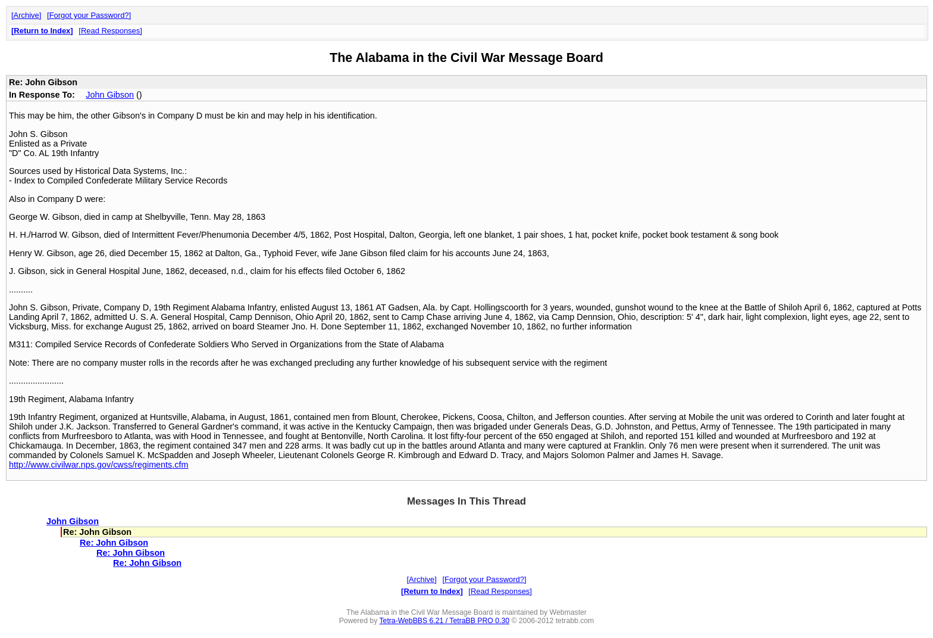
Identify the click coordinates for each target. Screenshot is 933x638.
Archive (26, 15)
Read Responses (110, 30)
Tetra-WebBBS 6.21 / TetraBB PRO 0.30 (444, 621)
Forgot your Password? (89, 15)
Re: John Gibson (114, 542)
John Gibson (110, 94)
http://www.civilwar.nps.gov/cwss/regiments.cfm (99, 464)
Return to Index (42, 30)
